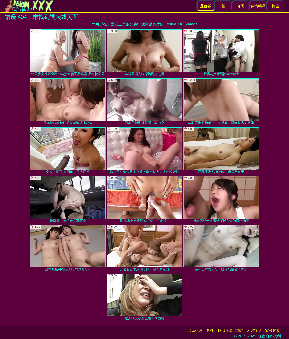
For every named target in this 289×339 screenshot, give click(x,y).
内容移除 (254, 331)
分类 (240, 6)
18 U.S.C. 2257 (230, 331)
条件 (210, 331)
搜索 (275, 6)
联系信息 (195, 331)
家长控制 (272, 331)
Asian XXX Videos (182, 24)
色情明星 (258, 6)
